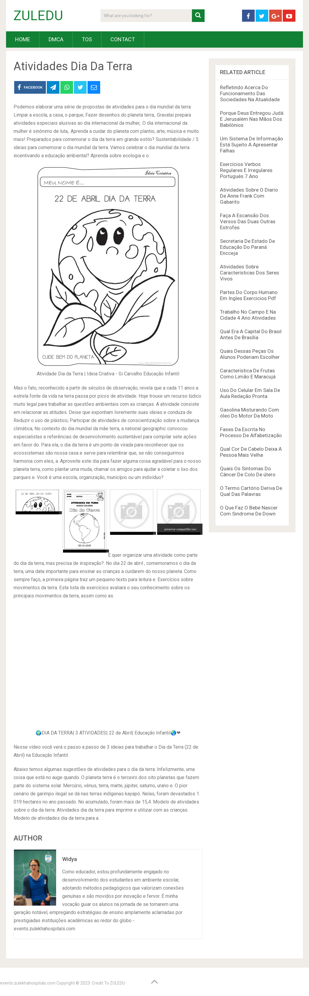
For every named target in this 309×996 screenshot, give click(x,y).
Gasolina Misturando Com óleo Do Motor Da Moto (249, 413)
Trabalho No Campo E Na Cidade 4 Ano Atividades (248, 315)
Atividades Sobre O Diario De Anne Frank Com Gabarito (249, 196)
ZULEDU (38, 15)
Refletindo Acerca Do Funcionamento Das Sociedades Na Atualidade (250, 93)
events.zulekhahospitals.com (28, 983)
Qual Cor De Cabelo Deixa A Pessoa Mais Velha (251, 452)
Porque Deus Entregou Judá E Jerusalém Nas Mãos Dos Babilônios (251, 119)
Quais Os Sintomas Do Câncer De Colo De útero (248, 471)
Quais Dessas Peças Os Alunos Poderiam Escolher (250, 354)
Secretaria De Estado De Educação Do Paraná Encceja (247, 247)
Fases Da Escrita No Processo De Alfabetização (251, 432)
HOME (22, 39)
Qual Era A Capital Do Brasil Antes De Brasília (251, 334)
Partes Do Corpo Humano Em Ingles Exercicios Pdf (249, 295)
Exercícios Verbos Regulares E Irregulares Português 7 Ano (246, 170)
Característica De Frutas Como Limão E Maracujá (248, 374)
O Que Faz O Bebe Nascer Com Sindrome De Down (249, 511)
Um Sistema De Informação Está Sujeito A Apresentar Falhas (251, 145)
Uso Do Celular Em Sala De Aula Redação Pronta (250, 393)
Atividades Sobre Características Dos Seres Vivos (249, 273)
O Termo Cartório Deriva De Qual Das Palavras (251, 491)
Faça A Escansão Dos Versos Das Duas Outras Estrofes (248, 221)
